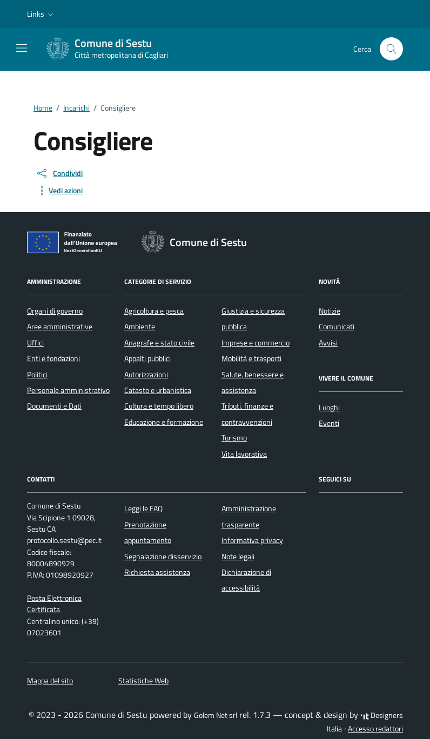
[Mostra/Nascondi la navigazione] (21, 48)
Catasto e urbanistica (157, 390)
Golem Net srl (215, 715)
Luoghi (329, 407)
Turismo (234, 438)
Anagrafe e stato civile (159, 343)
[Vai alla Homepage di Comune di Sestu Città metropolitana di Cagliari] (112, 49)
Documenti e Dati (54, 406)
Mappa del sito (50, 681)
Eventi (329, 423)
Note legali (237, 556)
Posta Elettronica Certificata (54, 603)
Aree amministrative (59, 327)
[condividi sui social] (59, 173)
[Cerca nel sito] (391, 48)
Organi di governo (55, 311)
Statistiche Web (143, 681)
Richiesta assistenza (157, 572)
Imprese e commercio (255, 343)
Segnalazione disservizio (162, 556)
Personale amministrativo (68, 390)
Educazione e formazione (163, 422)
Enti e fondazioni (53, 358)
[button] (41, 14)
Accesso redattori (375, 729)
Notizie (329, 311)
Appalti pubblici (147, 358)
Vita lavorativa (244, 454)
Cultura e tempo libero (158, 406)
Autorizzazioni (146, 375)
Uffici (35, 343)
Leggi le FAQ (143, 508)
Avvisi (328, 343)
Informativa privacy (252, 540)
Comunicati (336, 327)
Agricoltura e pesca (154, 311)
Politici (37, 375)
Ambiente (139, 327)
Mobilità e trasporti (251, 358)
